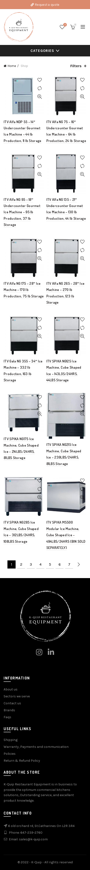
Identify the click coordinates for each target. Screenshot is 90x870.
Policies (10, 754)
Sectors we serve (17, 696)
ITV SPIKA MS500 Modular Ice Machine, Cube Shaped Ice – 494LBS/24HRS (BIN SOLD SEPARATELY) (65, 535)
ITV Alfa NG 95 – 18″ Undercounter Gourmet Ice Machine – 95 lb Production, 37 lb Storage (22, 212)
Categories (42, 51)
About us (11, 689)
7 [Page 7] (69, 564)
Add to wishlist (40, 80)
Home (12, 66)
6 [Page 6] (60, 564)
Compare (40, 88)
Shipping (11, 740)
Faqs (7, 717)
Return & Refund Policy (22, 761)
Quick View (40, 97)
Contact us (12, 703)
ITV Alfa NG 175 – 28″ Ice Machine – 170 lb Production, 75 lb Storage (24, 289)
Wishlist (64, 25)
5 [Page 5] (50, 564)
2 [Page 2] (21, 564)
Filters (76, 66)
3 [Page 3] (31, 564)
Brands (9, 710)
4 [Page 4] (40, 564)
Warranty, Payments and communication (36, 747)
